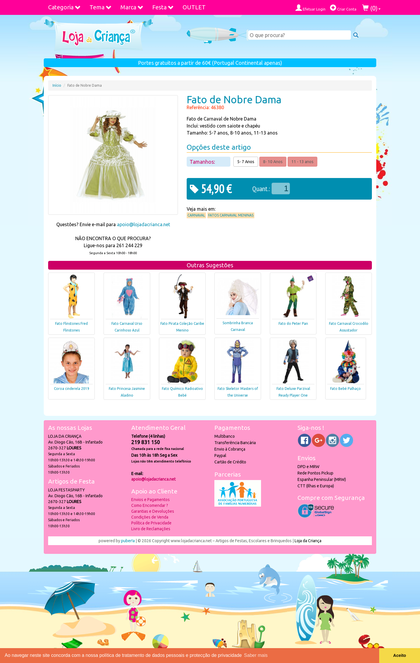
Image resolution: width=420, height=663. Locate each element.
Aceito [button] (399, 655)
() (371, 8)
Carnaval (196, 215)
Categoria (64, 7)
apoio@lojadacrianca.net (143, 224)
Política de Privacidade (151, 523)
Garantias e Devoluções (152, 511)
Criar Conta (343, 7)
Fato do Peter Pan (293, 323)
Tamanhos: (203, 162)
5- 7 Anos (245, 161)
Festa (163, 7)
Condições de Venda (149, 517)
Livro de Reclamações (150, 528)
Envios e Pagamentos (150, 499)
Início (56, 85)
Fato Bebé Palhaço (345, 388)
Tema (101, 7)
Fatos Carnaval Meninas (230, 215)
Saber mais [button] (256, 655)
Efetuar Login (310, 7)
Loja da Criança (308, 540)
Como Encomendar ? (149, 505)
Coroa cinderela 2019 (71, 388)
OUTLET (194, 7)
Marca (132, 7)
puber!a (128, 540)
